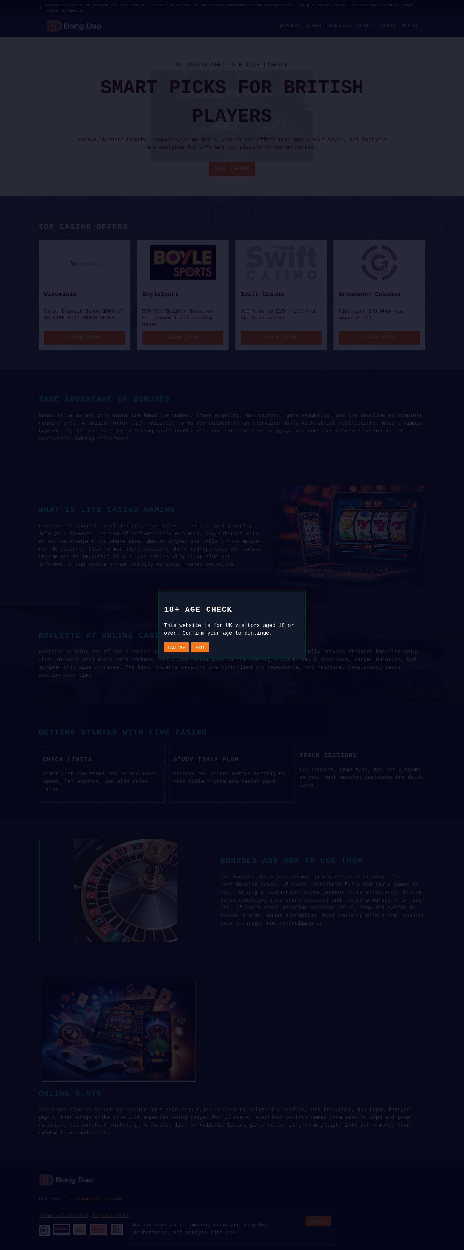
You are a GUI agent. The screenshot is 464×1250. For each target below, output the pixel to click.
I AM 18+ (176, 647)
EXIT (200, 647)
